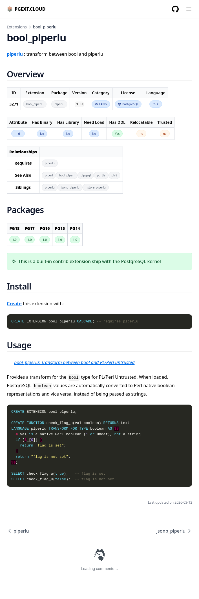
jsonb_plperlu (174, 531)
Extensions (17, 27)
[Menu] (188, 9)
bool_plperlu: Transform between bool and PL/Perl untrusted (74, 362)
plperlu (18, 531)
